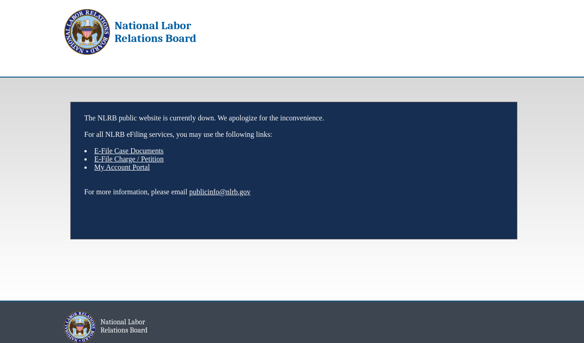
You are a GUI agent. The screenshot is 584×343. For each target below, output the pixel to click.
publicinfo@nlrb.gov (219, 192)
